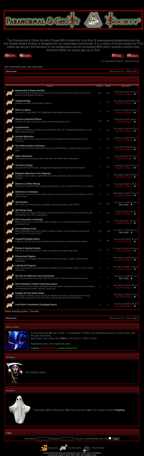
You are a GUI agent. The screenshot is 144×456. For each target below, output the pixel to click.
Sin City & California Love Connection (34, 276)
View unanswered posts (15, 67)
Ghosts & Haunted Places (28, 119)
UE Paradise (21, 202)
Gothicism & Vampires (26, 192)
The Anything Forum (25, 228)
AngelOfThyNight (124, 94)
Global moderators (67, 348)
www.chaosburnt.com (71, 453)
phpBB (60, 455)
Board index (11, 71)
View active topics (35, 67)
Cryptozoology (22, 101)
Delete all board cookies (16, 311)
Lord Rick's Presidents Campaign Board (36, 304)
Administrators (49, 348)
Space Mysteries (23, 156)
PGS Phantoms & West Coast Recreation (36, 284)
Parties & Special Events (28, 248)
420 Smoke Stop (23, 210)
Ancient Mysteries (24, 136)
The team (34, 311)
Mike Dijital (123, 205)
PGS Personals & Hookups (29, 219)
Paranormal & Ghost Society (30, 90)
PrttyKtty (120, 410)
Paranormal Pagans (25, 256)
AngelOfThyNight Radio (27, 239)
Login (8, 433)
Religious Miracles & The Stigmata (33, 173)
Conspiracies (22, 127)
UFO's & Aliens (23, 110)
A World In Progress (25, 265)
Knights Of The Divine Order (29, 293)
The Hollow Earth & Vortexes (30, 146)
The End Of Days (24, 165)
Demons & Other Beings (27, 183)
